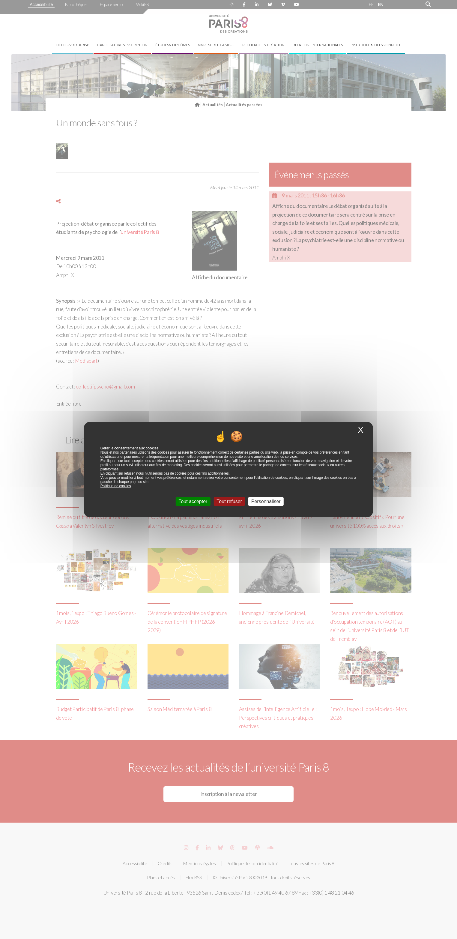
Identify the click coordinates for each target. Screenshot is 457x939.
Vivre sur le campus (216, 45)
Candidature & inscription (122, 45)
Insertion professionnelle (376, 45)
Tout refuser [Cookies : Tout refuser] (229, 501)
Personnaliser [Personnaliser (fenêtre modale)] (266, 501)
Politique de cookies (115, 486)
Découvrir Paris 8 (72, 45)
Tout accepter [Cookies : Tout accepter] (192, 501)
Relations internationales (318, 45)
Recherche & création (263, 45)
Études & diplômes (172, 45)
